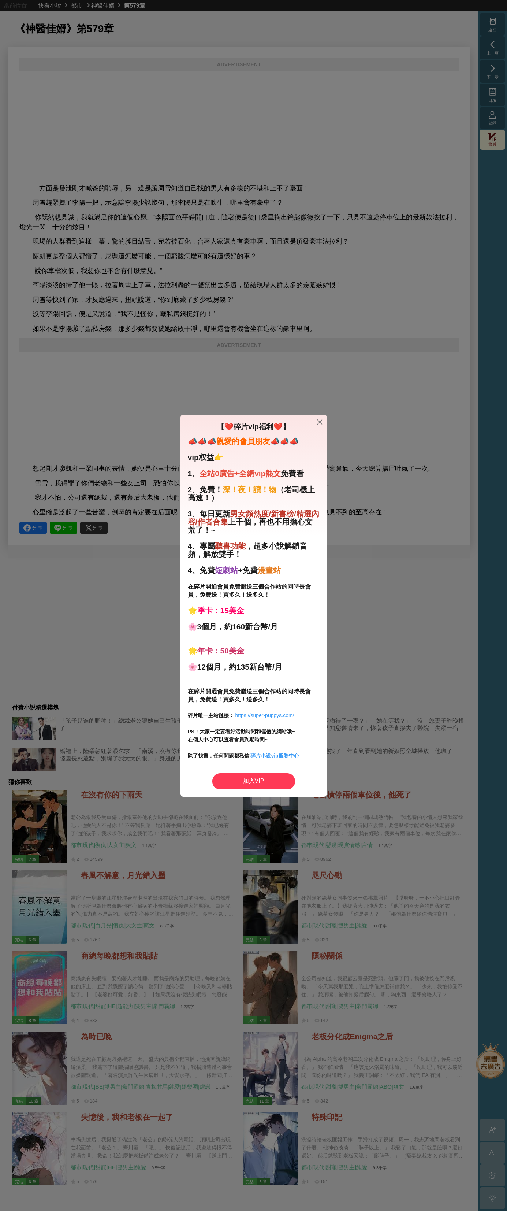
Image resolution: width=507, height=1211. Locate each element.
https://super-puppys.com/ (264, 715)
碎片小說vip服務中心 (274, 756)
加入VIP (253, 781)
